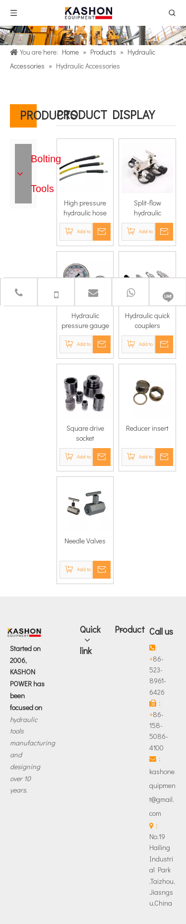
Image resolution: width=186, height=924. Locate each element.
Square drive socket (85, 433)
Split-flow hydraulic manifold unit (147, 208)
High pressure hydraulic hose (85, 207)
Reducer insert (147, 428)
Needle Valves (85, 540)
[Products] (93, 35)
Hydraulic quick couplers (147, 320)
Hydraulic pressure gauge (85, 320)
